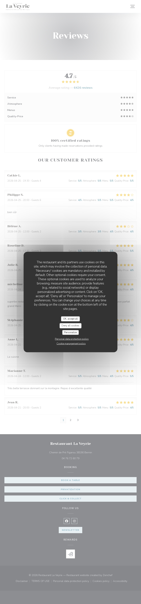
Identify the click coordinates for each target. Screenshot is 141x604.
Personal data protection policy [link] (72, 339)
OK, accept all (70, 318)
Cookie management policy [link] (71, 343)
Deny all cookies (70, 325)
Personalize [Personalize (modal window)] (70, 332)
